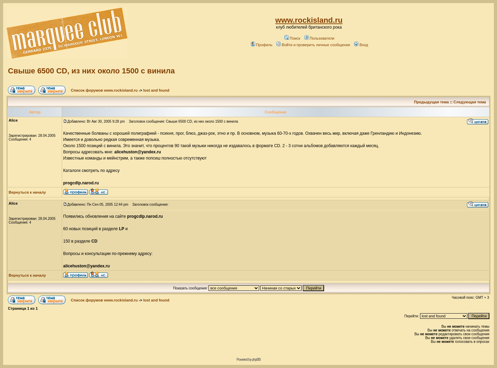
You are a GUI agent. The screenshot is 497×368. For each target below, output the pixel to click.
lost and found (156, 90)
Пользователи (319, 38)
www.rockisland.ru (309, 20)
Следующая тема (470, 102)
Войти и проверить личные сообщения (313, 45)
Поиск (292, 38)
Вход (361, 45)
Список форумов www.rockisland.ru (104, 90)
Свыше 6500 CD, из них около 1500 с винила (91, 71)
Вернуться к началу (27, 192)
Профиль (262, 45)
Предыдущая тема (431, 102)
